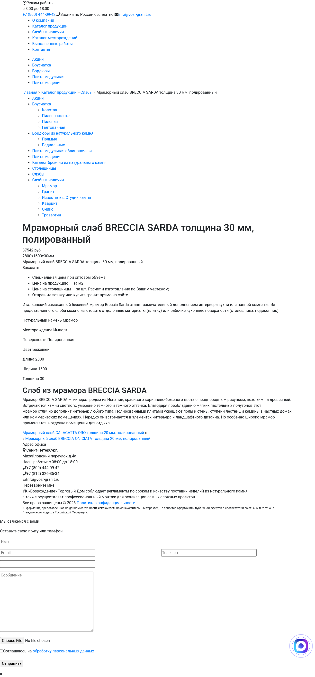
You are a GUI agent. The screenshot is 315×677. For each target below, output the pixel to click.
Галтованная (53, 127)
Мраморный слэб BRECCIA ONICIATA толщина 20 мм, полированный (87, 438)
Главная (30, 92)
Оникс (47, 209)
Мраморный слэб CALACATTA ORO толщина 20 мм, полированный (83, 432)
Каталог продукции (50, 26)
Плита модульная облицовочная (62, 150)
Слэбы (87, 92)
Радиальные (53, 145)
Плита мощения (47, 82)
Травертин (51, 215)
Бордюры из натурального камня (63, 133)
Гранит (48, 191)
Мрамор (49, 186)
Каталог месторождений (54, 38)
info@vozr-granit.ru (134, 14)
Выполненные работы (52, 43)
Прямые (49, 139)
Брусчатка (41, 65)
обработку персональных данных (63, 651)
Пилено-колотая (57, 115)
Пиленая (50, 121)
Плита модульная (48, 76)
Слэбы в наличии (48, 32)
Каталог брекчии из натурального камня (69, 162)
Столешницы (44, 168)
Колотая (49, 110)
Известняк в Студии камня (66, 197)
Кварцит (50, 203)
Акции (38, 59)
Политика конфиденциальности (106, 503)
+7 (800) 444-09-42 (39, 14)
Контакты (41, 49)
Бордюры (41, 71)
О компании (43, 20)
